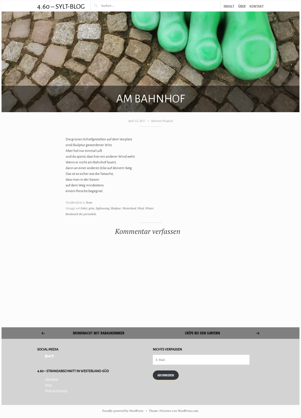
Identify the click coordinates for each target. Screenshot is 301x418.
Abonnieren (165, 375)
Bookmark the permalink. (81, 214)
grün (91, 208)
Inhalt (228, 6)
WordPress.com (188, 411)
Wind (140, 208)
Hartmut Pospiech (162, 121)
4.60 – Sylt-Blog (61, 6)
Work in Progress (56, 390)
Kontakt (257, 6)
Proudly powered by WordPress (122, 411)
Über (242, 6)
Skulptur (116, 208)
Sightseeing (102, 208)
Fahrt (84, 208)
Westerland (129, 208)
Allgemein (51, 379)
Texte (89, 202)
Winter (149, 208)
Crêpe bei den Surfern (202, 333)
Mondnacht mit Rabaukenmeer (98, 333)
